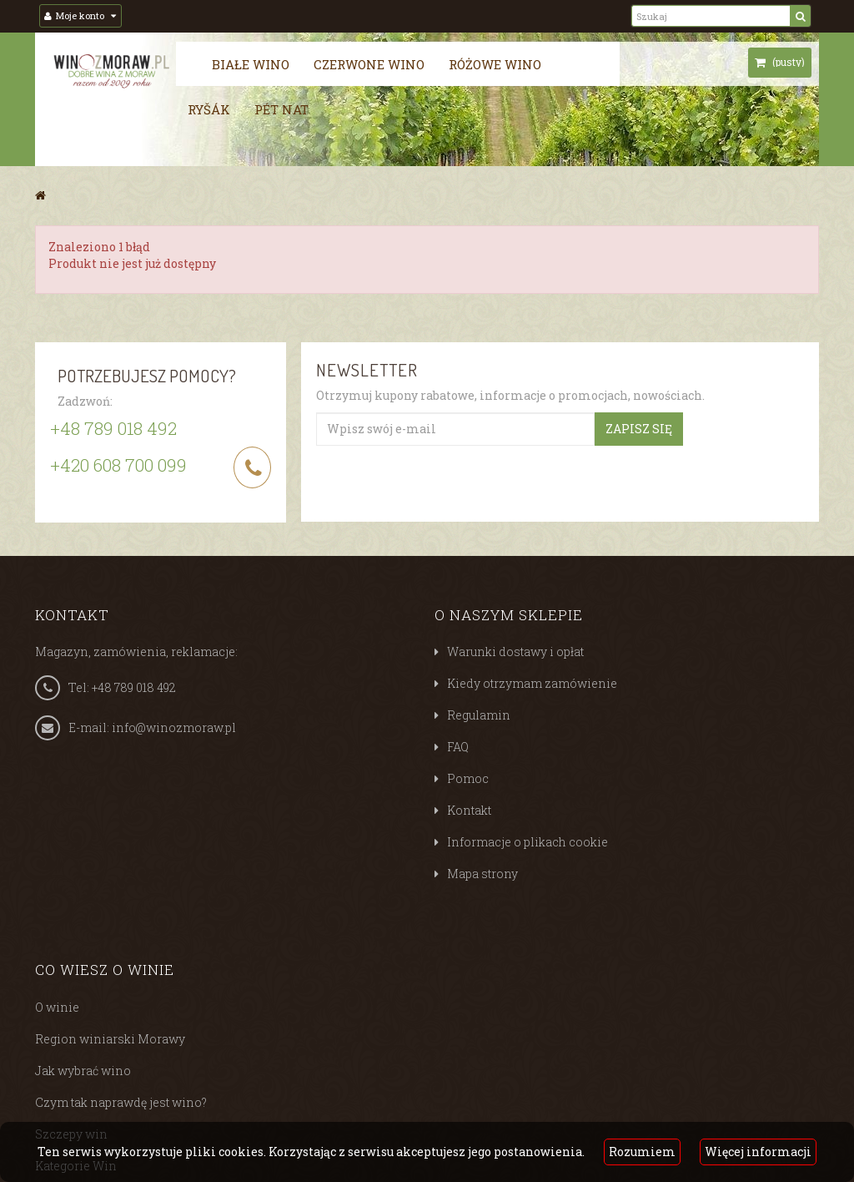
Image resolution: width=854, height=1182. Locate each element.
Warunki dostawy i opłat (515, 651)
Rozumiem (642, 1151)
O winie (57, 1007)
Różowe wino (495, 64)
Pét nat (281, 109)
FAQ (458, 747)
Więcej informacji (758, 1151)
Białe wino (250, 64)
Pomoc (468, 778)
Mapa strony (482, 873)
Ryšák (209, 109)
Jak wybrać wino (83, 1070)
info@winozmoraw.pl (174, 727)
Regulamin (478, 715)
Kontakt (469, 810)
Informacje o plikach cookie (527, 842)
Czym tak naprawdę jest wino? (121, 1102)
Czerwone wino (369, 64)
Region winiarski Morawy (110, 1039)
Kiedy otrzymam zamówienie (532, 683)
